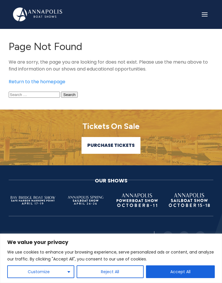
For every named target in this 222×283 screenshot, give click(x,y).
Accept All (180, 272)
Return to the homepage (37, 81)
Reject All (110, 272)
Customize (39, 272)
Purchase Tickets (111, 145)
